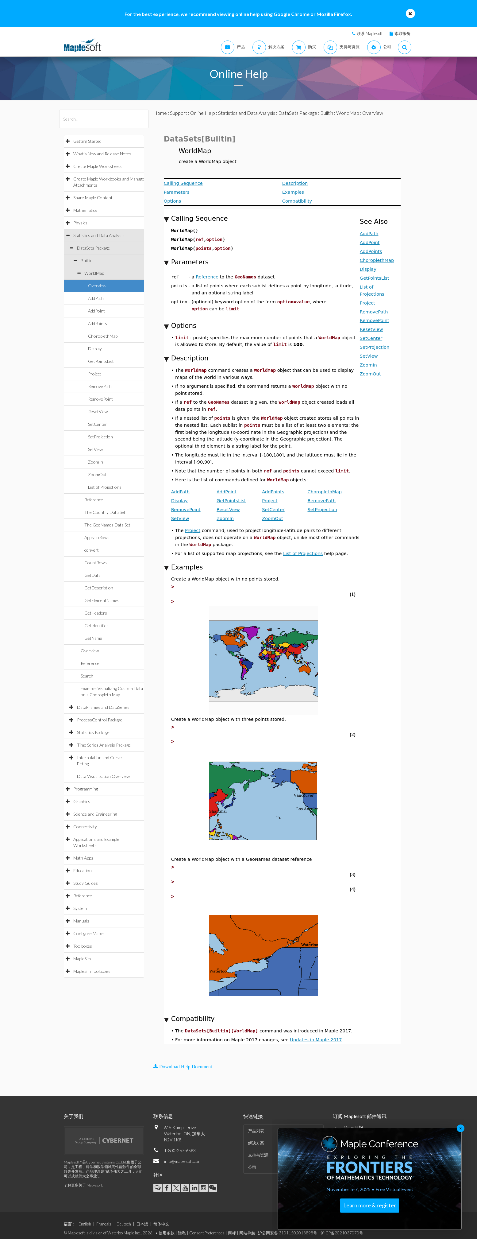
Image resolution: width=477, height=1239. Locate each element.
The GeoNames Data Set (107, 524)
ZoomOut (97, 474)
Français (103, 1219)
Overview (97, 285)
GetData (92, 575)
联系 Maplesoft (370, 33)
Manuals (81, 920)
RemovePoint (100, 399)
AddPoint (96, 310)
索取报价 (402, 33)
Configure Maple (88, 933)
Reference (93, 499)
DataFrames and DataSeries (103, 707)
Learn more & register (369, 1205)
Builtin (87, 260)
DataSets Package (93, 248)
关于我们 (73, 1112)
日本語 (142, 1219)
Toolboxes (82, 946)
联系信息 (163, 1112)
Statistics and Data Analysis (99, 235)
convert (91, 550)
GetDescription (98, 587)
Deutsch (124, 1219)
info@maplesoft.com (183, 1156)
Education (82, 870)
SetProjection (100, 436)
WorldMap (94, 273)
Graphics (81, 801)
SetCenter (97, 424)
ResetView (98, 411)
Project (94, 373)
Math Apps (83, 857)
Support (178, 113)
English (85, 1219)
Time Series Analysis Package (104, 745)
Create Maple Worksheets (97, 166)
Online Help (202, 113)
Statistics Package (93, 732)
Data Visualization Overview (103, 776)
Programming (85, 788)
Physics (80, 222)
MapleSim (82, 958)
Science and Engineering (95, 814)
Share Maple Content (93, 197)
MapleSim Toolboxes (91, 971)
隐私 (182, 1228)
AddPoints (97, 323)
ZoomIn (95, 461)
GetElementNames (101, 600)
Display (95, 348)
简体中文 (161, 1219)
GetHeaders (95, 613)
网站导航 (247, 1228)
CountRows (95, 562)
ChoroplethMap (102, 336)
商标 (232, 1228)
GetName (93, 638)
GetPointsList (101, 361)
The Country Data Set (104, 512)
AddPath (96, 298)
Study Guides (85, 883)
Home (160, 113)
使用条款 (167, 1228)
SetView (95, 449)
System (80, 908)
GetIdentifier (96, 625)
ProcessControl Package (99, 719)
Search (87, 675)
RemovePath (100, 386)
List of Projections (104, 487)
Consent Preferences (207, 1228)
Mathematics (85, 210)
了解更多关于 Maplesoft (83, 1181)
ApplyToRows (97, 537)
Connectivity (85, 826)
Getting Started (87, 141)
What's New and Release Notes (102, 153)
